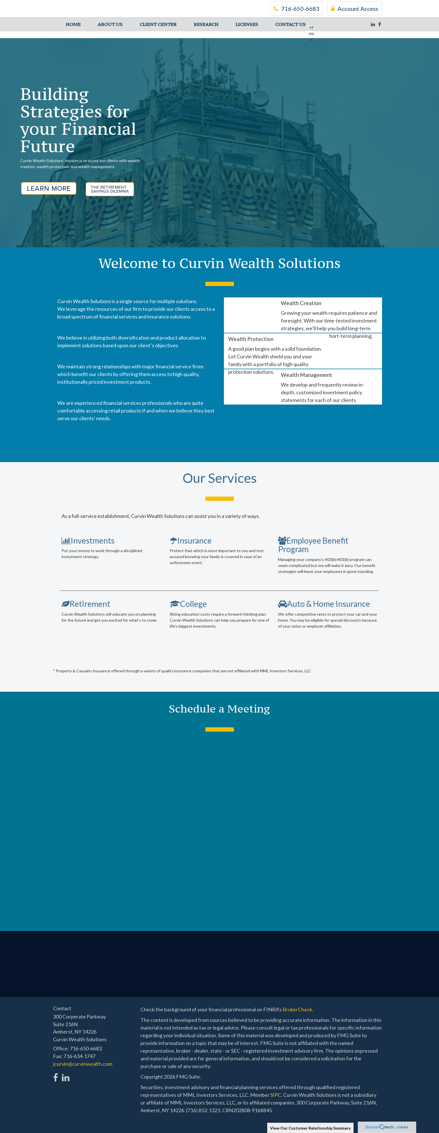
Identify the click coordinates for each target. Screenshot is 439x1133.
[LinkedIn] (373, 24)
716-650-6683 (296, 8)
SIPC (275, 1095)
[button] (110, 24)
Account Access (354, 8)
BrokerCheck (297, 1009)
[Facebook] (379, 24)
